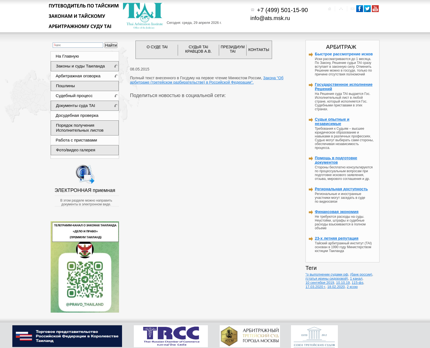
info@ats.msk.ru (270, 18)
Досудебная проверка (77, 115)
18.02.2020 (336, 287)
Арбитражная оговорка (78, 75)
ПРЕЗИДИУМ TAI (233, 49)
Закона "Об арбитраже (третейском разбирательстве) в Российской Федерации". (207, 80)
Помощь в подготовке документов (336, 160)
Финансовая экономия (336, 212)
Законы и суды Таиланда (80, 66)
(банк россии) (361, 274)
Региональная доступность (341, 189)
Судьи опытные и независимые (332, 121)
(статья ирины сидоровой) (326, 278)
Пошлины (65, 85)
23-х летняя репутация (336, 238)
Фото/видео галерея (75, 150)
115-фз (357, 283)
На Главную (67, 56)
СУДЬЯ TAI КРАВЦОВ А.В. (198, 49)
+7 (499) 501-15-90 (282, 10)
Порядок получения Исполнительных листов (79, 127)
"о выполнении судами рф (326, 274)
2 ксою (352, 287)
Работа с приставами (76, 140)
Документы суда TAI (75, 105)
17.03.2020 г (315, 287)
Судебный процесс (74, 95)
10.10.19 (343, 283)
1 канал (356, 278)
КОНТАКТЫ (258, 49)
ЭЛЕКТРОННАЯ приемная (86, 190)
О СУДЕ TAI (157, 47)
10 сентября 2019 (319, 283)
